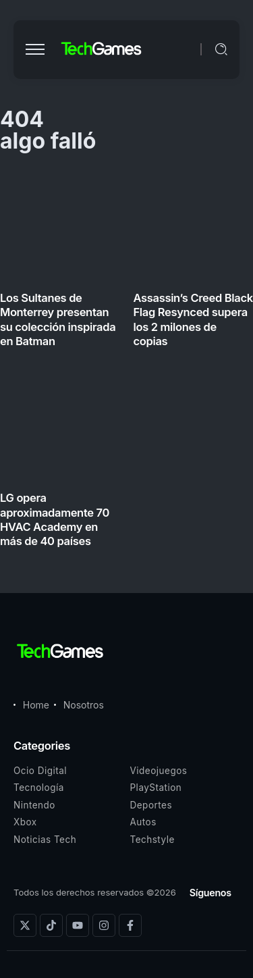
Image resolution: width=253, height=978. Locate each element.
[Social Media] (24, 925)
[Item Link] (126, 362)
